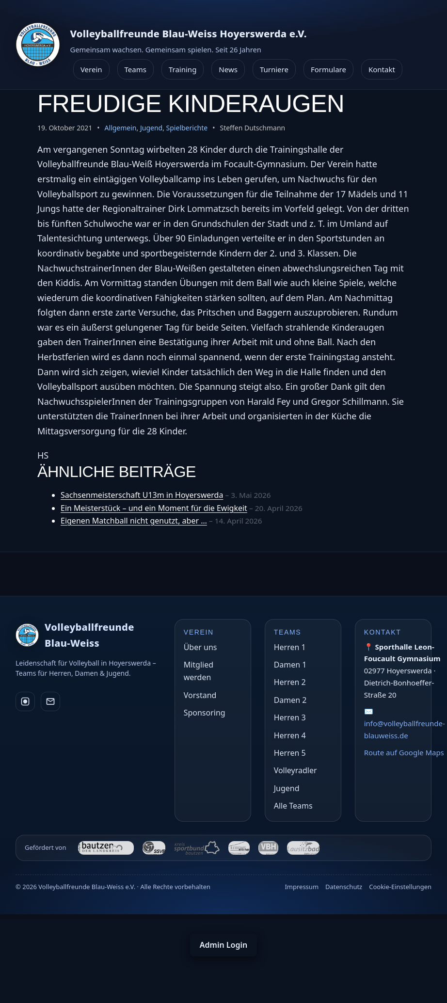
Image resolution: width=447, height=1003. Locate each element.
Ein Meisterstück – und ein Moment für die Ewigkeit (154, 508)
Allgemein (121, 127)
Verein (91, 69)
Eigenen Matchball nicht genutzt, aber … (134, 520)
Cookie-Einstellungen (400, 886)
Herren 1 (290, 647)
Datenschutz (343, 886)
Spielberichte (187, 127)
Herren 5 (290, 753)
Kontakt (381, 69)
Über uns (200, 647)
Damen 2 (290, 700)
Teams (135, 69)
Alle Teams (293, 805)
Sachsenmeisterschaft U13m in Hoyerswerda (142, 495)
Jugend (151, 127)
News (228, 69)
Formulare (328, 69)
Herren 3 (290, 717)
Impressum (302, 886)
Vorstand (200, 695)
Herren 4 (290, 735)
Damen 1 (290, 664)
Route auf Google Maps (404, 752)
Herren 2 (290, 682)
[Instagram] (25, 701)
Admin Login (223, 944)
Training (182, 69)
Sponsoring (204, 712)
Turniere (274, 69)
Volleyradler (295, 770)
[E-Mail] (50, 701)
